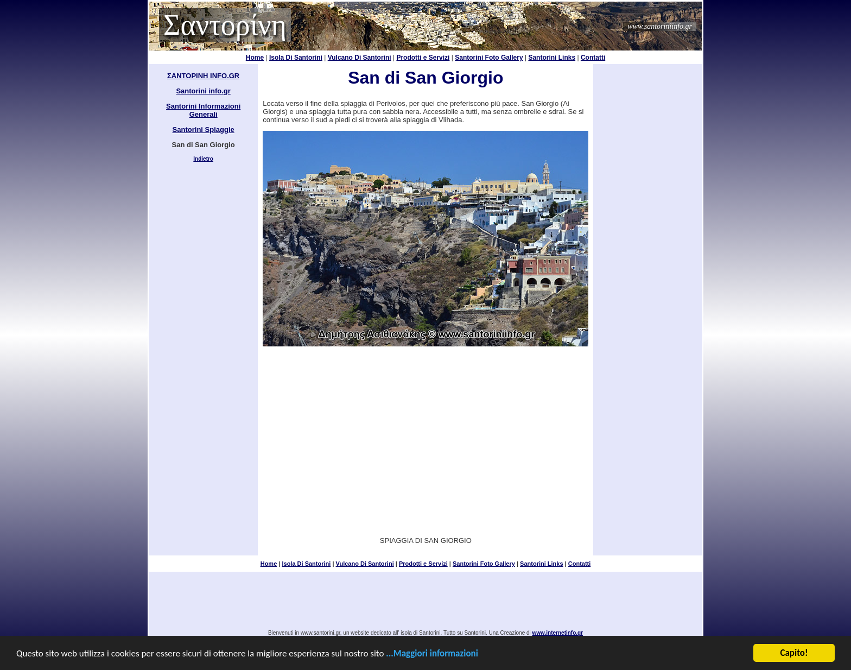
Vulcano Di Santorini (359, 57)
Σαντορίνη (225, 25)
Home (255, 57)
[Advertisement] (425, 434)
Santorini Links (551, 57)
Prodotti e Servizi (422, 57)
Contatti (593, 57)
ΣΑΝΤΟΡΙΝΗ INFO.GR (203, 76)
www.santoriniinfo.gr (659, 26)
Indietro (203, 159)
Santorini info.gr (203, 91)
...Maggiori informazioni (432, 654)
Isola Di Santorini (295, 57)
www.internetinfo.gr (557, 633)
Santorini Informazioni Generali (203, 110)
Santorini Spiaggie (203, 129)
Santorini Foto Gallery (489, 57)
